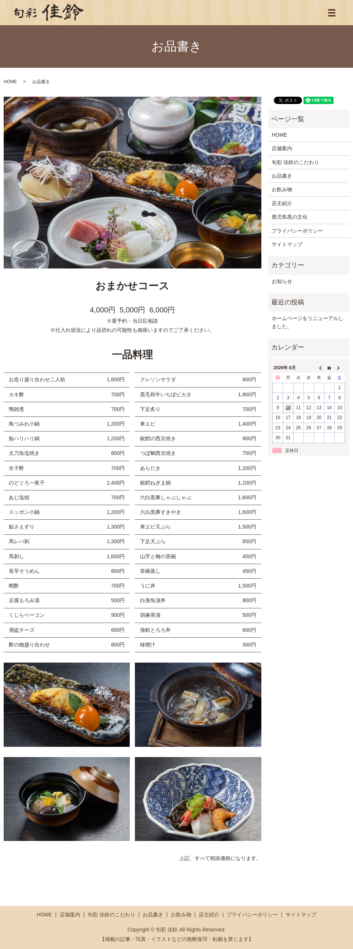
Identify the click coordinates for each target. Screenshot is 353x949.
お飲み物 (282, 189)
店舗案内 (282, 148)
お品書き (282, 176)
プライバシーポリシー (297, 231)
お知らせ (282, 281)
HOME (10, 81)
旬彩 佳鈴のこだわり (295, 162)
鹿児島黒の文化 (290, 217)
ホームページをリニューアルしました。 (307, 322)
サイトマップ (287, 244)
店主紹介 (282, 203)
